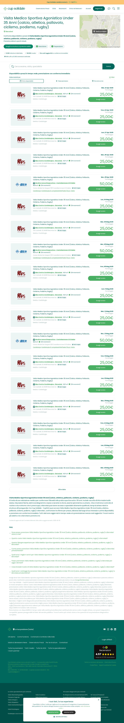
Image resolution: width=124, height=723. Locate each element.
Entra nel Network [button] (76, 9)
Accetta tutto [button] (53, 712)
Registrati (98, 9)
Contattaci (63, 642)
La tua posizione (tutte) (24, 629)
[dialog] (62, 709)
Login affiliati (107, 640)
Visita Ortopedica (13, 702)
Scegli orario (100, 99)
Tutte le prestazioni (15, 648)
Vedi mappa (62, 96)
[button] (118, 9)
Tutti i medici (29, 648)
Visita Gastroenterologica (15, 705)
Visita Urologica (12, 700)
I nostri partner (13, 651)
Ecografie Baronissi (82, 580)
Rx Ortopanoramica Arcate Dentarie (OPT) (75, 695)
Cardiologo (37, 191)
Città (54, 9)
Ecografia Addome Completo (99, 697)
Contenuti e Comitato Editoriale (43, 637)
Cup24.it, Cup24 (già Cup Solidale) (101, 710)
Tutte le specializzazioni (57, 648)
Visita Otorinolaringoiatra (15, 695)
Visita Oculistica (40, 695)
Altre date (62, 489)
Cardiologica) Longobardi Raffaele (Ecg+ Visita (58, 191)
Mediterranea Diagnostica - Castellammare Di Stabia (55, 183)
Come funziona (23, 637)
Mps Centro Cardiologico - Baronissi (48, 94)
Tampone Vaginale (13, 697)
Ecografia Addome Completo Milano (74, 697)
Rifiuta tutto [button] (68, 712)
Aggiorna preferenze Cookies (107, 665)
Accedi (88, 9)
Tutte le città (41, 648)
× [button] (98, 700)
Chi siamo (11, 637)
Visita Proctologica (13, 709)
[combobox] (55, 66)
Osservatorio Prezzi (42, 9)
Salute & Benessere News (17, 642)
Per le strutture (51, 642)
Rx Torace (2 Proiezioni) (97, 695)
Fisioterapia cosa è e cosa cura (17, 713)
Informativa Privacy (110, 662)
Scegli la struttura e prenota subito (18, 46)
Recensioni (62, 9)
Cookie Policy (94, 665)
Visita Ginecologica (41, 697)
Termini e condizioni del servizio (93, 662)
